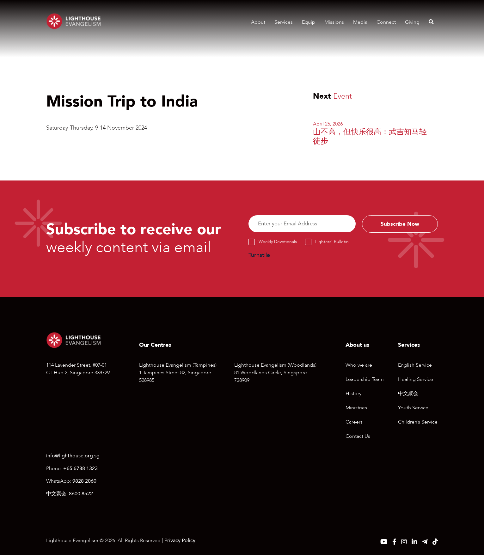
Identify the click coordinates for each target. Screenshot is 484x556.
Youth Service (413, 408)
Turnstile (259, 256)
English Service (415, 366)
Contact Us (358, 437)
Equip (308, 22)
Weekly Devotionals (278, 243)
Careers (354, 422)
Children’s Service (418, 422)
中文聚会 (408, 394)
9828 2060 (84, 482)
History (353, 394)
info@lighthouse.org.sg (73, 457)
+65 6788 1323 (80, 469)
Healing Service (415, 380)
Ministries (356, 408)
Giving (412, 22)
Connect (386, 22)
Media (360, 22)
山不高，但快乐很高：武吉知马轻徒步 (370, 136)
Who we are (359, 366)
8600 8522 (81, 495)
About (258, 22)
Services (283, 22)
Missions (334, 22)
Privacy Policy (179, 541)
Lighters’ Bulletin (332, 243)
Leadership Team (365, 380)
